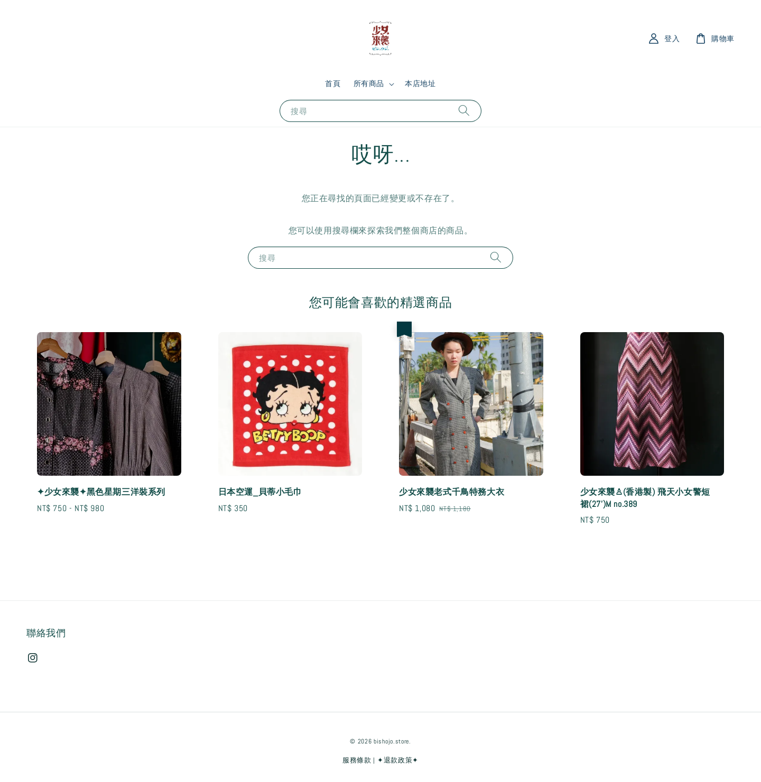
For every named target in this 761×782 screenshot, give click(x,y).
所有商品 (369, 83)
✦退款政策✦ (398, 760)
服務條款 (357, 760)
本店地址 (420, 83)
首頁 (332, 83)
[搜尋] (464, 110)
